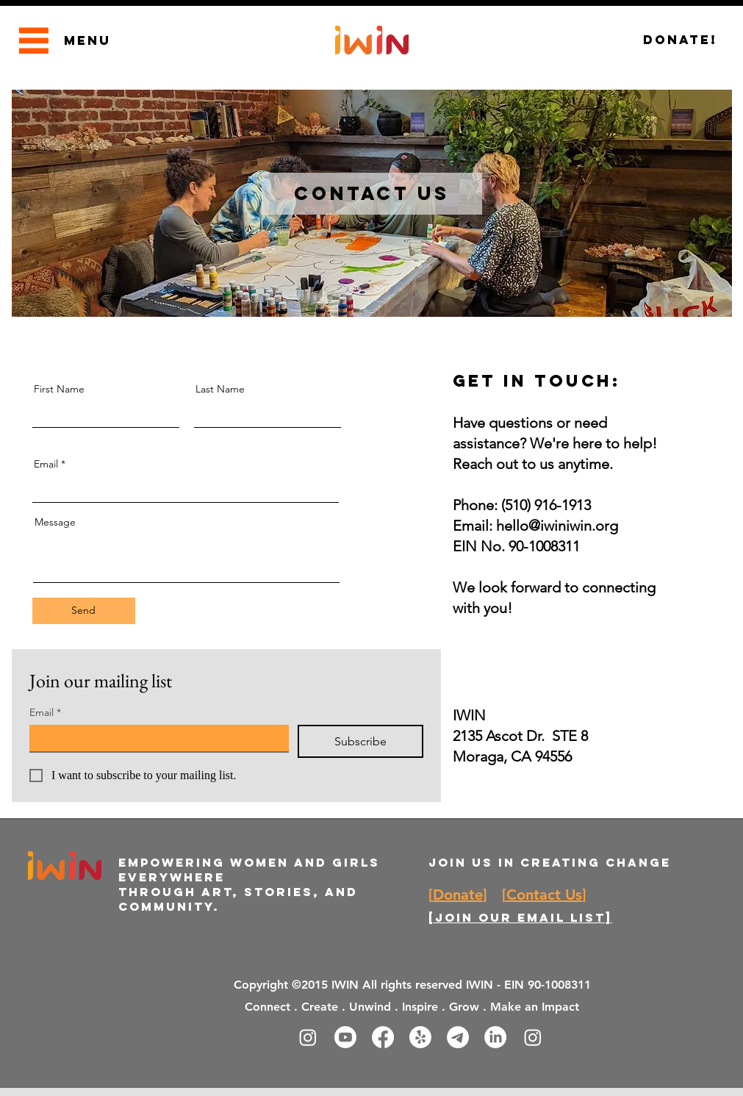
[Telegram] (458, 1037)
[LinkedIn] (495, 1037)
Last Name (220, 389)
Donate (458, 894)
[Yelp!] (420, 1037)
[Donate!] (680, 40)
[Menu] (34, 40)
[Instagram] (308, 1037)
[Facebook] (383, 1037)
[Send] (83, 611)
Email (46, 464)
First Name (59, 389)
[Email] (154, 738)
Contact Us (544, 894)
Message (55, 522)
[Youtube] (345, 1037)
